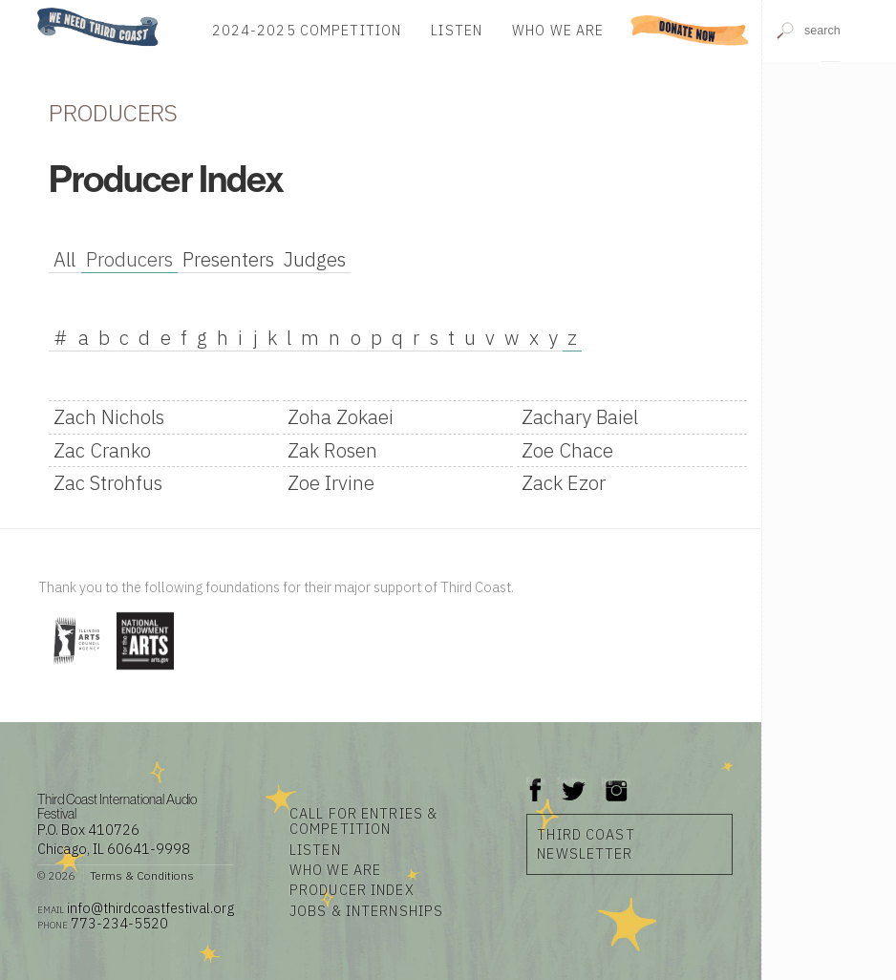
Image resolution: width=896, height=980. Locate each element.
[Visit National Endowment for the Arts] (145, 671)
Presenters (228, 259)
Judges (315, 259)
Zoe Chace (567, 450)
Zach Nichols (108, 417)
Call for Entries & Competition (363, 821)
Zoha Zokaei (341, 417)
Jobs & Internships (366, 911)
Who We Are (558, 30)
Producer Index (352, 890)
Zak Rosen (332, 450)
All (64, 259)
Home (31, 9)
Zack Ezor (564, 483)
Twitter (572, 781)
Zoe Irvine (331, 483)
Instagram (616, 781)
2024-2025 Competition (307, 30)
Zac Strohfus (107, 483)
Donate (689, 30)
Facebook (535, 781)
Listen (456, 30)
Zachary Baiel (580, 417)
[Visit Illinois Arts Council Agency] (75, 671)
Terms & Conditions (142, 875)
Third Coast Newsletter (585, 844)
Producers (129, 259)
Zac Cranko (102, 450)
